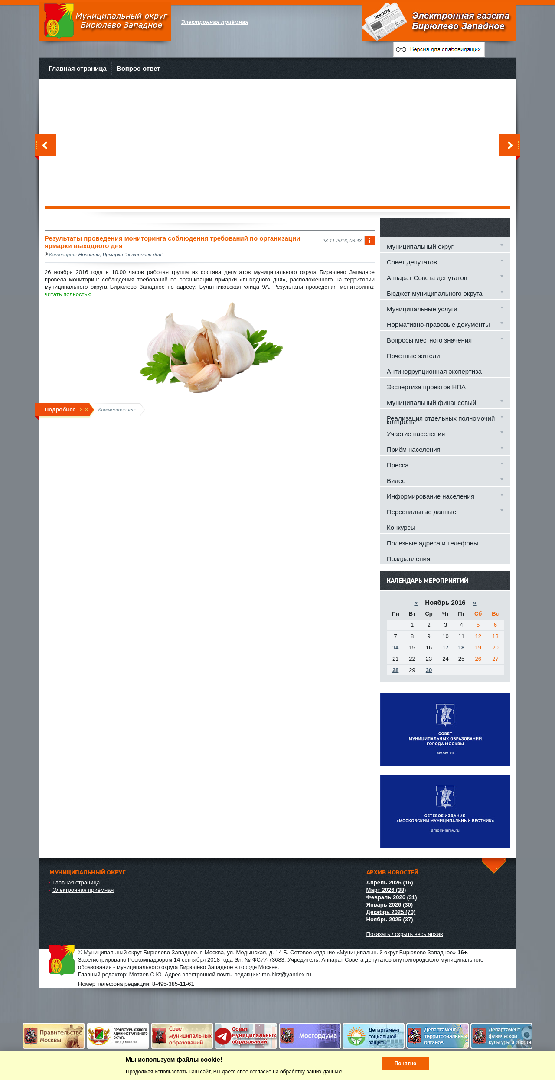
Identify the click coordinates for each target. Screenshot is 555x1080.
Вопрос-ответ (138, 68)
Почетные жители (413, 355)
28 (395, 670)
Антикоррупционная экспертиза (434, 371)
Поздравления (408, 558)
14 (395, 647)
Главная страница (78, 68)
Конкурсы (401, 527)
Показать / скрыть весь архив (404, 934)
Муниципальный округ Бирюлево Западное (105, 21)
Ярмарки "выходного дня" (132, 254)
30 (429, 670)
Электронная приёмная (83, 890)
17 (445, 647)
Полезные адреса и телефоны (432, 543)
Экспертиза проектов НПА (426, 387)
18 (461, 647)
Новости (89, 254)
